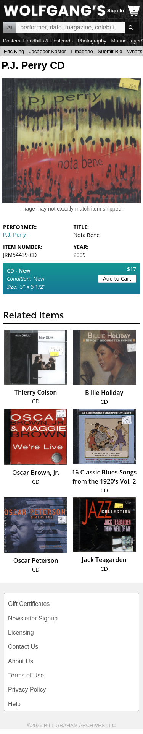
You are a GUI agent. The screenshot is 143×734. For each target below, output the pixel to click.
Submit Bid (110, 51)
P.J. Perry (14, 235)
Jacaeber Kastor (47, 51)
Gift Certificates (29, 604)
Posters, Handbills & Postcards (38, 41)
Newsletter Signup (33, 618)
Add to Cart (117, 278)
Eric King (14, 51)
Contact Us (23, 646)
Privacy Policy (27, 689)
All (9, 27)
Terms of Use (26, 675)
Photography (91, 41)
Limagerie (82, 51)
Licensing (21, 632)
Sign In (115, 10)
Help (14, 704)
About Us (20, 661)
